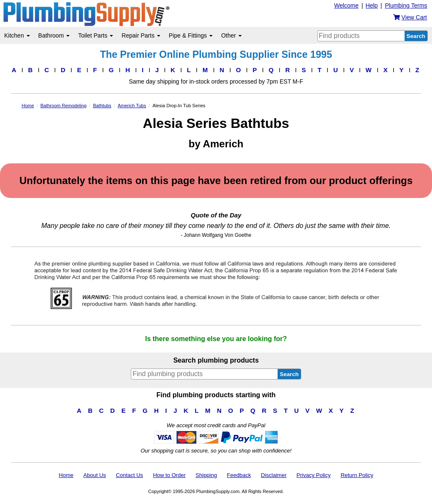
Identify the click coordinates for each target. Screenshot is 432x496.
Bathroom (54, 35)
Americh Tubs (132, 105)
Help (372, 5)
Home (28, 105)
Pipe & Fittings (191, 35)
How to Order (169, 475)
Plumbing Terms (406, 5)
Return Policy (356, 475)
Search (416, 36)
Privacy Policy (314, 475)
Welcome (346, 5)
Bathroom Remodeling (63, 105)
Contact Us (129, 475)
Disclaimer (274, 475)
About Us (95, 475)
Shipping (206, 475)
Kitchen (17, 35)
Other (231, 35)
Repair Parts (141, 35)
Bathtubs (102, 105)
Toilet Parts (95, 35)
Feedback (239, 475)
